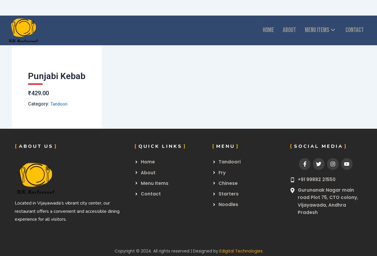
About (281, 30)
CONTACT (353, 30)
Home (258, 30)
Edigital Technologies (241, 251)
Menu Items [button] (315, 30)
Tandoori (59, 104)
